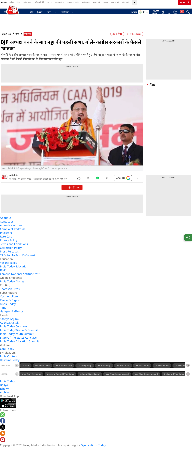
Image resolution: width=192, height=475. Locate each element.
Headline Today (10, 366)
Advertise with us (11, 231)
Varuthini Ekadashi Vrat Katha (60, 380)
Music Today (8, 309)
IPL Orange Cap (85, 371)
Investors (6, 238)
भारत (47, 11)
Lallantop (86, 2)
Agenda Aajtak (9, 328)
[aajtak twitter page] (2, 433)
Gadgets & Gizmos (12, 317)
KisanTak (125, 2)
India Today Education (14, 272)
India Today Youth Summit (17, 339)
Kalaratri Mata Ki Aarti (90, 380)
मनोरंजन (64, 11)
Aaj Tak (4, 2)
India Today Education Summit (19, 347)
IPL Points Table (42, 371)
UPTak (105, 2)
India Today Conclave (13, 332)
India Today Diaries (12, 287)
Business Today (73, 2)
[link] (188, 2)
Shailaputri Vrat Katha (174, 380)
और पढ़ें (71, 193)
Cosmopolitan (9, 302)
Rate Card (6, 242)
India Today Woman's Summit (19, 336)
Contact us (7, 227)
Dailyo (4, 390)
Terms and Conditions (14, 250)
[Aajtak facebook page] (2, 427)
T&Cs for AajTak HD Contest (17, 261)
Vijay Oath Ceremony (31, 380)
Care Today (7, 354)
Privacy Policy (8, 246)
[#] (97, 184)
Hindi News (6, 39)
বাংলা (18, 2)
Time (3, 313)
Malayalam (59, 2)
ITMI (3, 276)
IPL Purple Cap (104, 371)
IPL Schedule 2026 (64, 371)
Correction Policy (11, 253)
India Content (8, 362)
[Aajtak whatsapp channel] (2, 421)
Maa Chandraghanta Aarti (117, 380)
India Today (27, 2)
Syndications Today (93, 451)
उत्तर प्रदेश (27, 40)
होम (30, 11)
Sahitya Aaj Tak (9, 324)
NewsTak (96, 2)
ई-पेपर (11, 2)
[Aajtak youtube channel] (2, 446)
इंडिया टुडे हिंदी (39, 2)
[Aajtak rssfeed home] (2, 440)
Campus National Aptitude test (20, 280)
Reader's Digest (10, 306)
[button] (188, 371)
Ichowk (4, 394)
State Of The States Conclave (18, 343)
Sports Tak (115, 2)
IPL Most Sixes (123, 371)
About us (6, 223)
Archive (4, 398)
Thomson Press (10, 295)
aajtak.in (13, 180)
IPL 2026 (25, 371)
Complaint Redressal (13, 235)
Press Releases (9, 257)
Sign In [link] (183, 2)
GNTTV (49, 2)
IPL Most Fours (142, 371)
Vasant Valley (8, 268)
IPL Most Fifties (162, 371)
